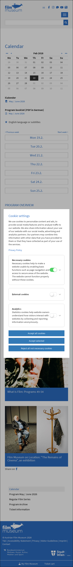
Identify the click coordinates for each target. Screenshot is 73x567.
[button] (60, 270)
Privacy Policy (15, 250)
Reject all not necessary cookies (36, 348)
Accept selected (36, 340)
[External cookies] (53, 294)
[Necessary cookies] (53, 270)
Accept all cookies (36, 333)
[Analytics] (53, 315)
